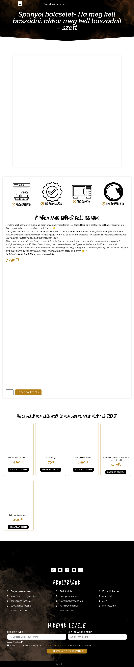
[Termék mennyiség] (10, 392)
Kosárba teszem (28, 392)
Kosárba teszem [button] (18, 470)
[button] (20, 3)
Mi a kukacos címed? (80, 632)
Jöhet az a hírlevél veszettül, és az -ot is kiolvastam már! (50, 645)
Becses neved (15, 632)
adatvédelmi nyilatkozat (57, 645)
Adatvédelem (15, 642)
